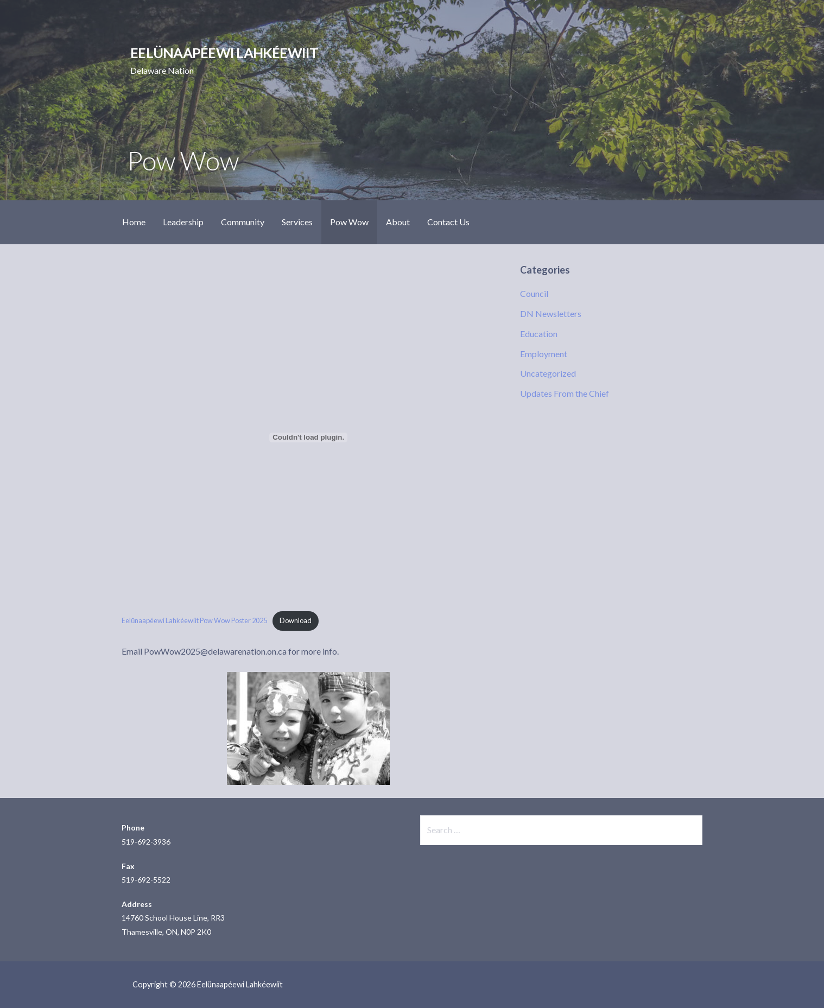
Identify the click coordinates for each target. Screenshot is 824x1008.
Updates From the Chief (564, 393)
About (398, 222)
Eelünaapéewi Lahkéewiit (224, 53)
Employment (543, 353)
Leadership (183, 222)
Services (297, 222)
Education (538, 333)
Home (133, 222)
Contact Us (448, 222)
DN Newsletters (550, 313)
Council (534, 293)
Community (242, 222)
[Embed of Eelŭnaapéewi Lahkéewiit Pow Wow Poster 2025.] (308, 437)
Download (296, 620)
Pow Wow (349, 222)
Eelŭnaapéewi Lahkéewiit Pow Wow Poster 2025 (194, 620)
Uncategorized (548, 373)
